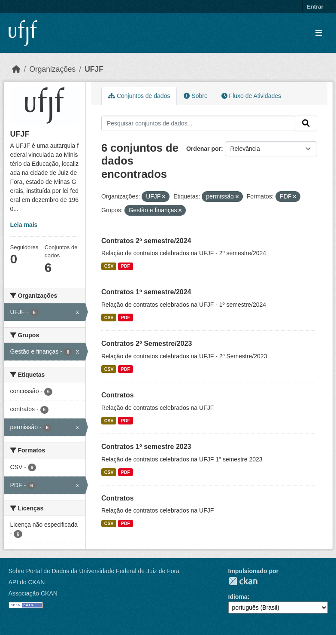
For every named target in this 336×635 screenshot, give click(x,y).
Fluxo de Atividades (251, 95)
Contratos (117, 395)
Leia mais (24, 224)
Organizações (52, 69)
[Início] (16, 69)
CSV (109, 266)
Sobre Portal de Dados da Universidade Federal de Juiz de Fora (94, 571)
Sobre (195, 95)
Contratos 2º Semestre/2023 (146, 343)
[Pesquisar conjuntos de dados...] (198, 123)
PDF (125, 266)
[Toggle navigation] (318, 33)
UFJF (94, 69)
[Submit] (306, 123)
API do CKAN (27, 582)
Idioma (238, 596)
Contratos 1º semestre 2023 (146, 446)
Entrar (315, 6)
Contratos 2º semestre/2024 (146, 240)
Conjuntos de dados (139, 95)
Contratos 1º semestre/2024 (146, 292)
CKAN (242, 581)
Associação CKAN (33, 593)
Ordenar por (203, 148)
